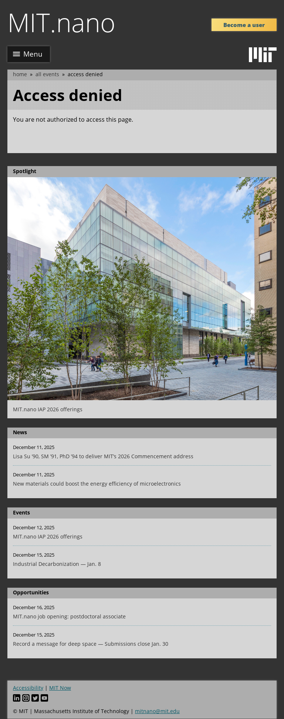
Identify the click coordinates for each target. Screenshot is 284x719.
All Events (47, 74)
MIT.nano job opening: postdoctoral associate (69, 616)
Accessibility (28, 687)
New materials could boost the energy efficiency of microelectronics (97, 483)
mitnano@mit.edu (157, 711)
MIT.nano (61, 22)
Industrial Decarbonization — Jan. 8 (57, 563)
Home (20, 74)
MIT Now (60, 687)
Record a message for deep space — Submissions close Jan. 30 (90, 643)
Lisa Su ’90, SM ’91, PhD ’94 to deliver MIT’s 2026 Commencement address (103, 456)
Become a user (244, 24)
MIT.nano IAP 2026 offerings (47, 409)
